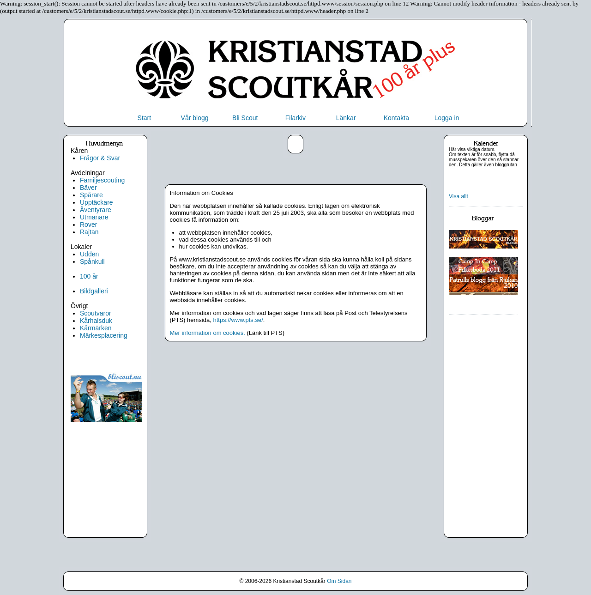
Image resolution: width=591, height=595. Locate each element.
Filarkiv (295, 117)
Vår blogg (195, 117)
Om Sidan (339, 581)
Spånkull (92, 261)
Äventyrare (95, 209)
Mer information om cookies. (207, 332)
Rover (88, 224)
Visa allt (458, 196)
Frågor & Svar (100, 158)
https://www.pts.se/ (238, 319)
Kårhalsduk (96, 320)
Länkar (346, 117)
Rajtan (89, 232)
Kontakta (396, 117)
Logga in (446, 117)
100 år (89, 276)
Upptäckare (96, 202)
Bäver (88, 187)
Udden (89, 254)
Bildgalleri (94, 291)
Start (144, 117)
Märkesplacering (103, 335)
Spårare (91, 195)
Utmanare (94, 217)
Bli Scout (245, 117)
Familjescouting (102, 180)
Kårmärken (95, 328)
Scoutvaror (95, 313)
